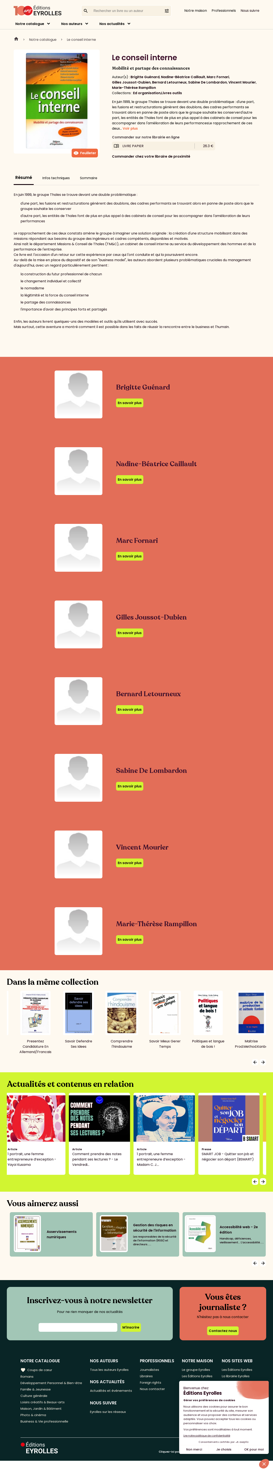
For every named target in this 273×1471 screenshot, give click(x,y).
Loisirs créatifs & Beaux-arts (43, 1410)
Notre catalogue (29, 23)
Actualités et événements (102, 1394)
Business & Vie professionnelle (45, 1431)
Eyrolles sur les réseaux (110, 1418)
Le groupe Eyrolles (196, 1369)
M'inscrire (130, 1327)
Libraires (147, 1376)
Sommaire (88, 178)
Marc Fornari (218, 77)
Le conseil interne (81, 39)
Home (16, 39)
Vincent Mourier (242, 82)
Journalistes (150, 1369)
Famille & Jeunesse (36, 1396)
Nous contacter (153, 1390)
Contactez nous (223, 1330)
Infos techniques (56, 178)
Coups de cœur (36, 1369)
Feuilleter (84, 153)
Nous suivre (250, 10)
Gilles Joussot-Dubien (131, 82)
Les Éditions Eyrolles (190, 1379)
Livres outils (171, 93)
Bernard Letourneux (169, 82)
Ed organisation (147, 93)
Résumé (23, 177)
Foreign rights (151, 1383)
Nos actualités (112, 23)
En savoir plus (130, 402)
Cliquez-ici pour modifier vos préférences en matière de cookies (206, 1462)
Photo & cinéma (33, 1424)
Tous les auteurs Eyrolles (111, 1369)
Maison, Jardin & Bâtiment (42, 1417)
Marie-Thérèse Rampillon (134, 87)
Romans (27, 1376)
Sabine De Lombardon (207, 82)
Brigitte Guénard (145, 77)
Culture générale (34, 1403)
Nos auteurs (71, 23)
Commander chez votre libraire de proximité (151, 156)
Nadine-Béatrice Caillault (183, 77)
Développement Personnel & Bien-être (44, 1386)
